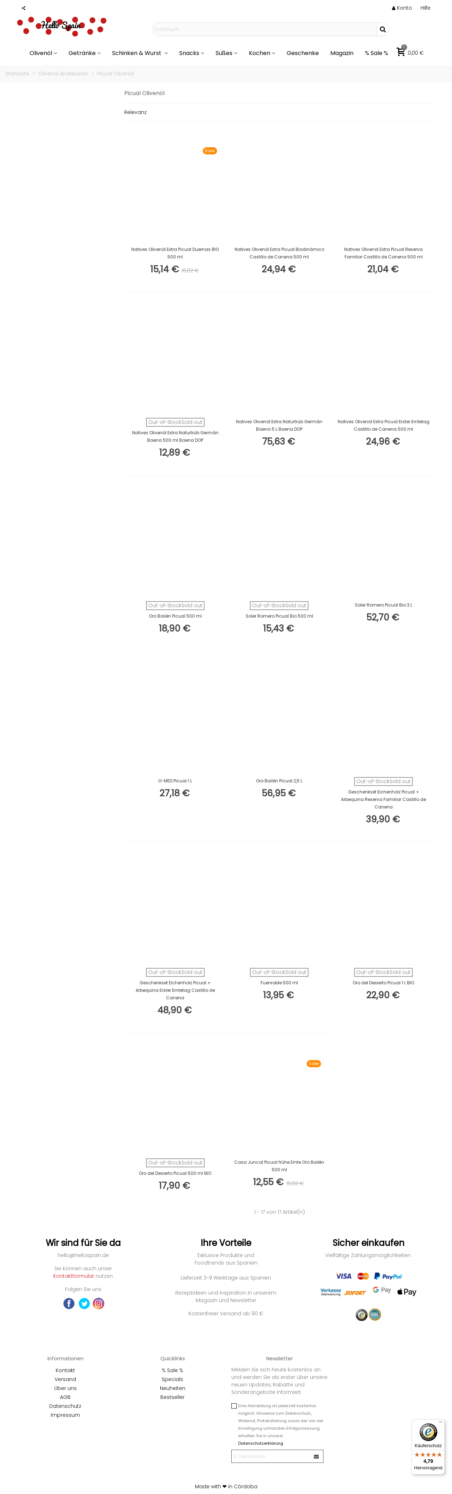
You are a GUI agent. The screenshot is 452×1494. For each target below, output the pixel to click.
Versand (65, 1379)
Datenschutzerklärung (260, 1443)
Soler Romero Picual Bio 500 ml (279, 616)
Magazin (341, 53)
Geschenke (303, 53)
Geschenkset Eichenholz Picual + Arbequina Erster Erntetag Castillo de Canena (175, 990)
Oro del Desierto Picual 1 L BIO (383, 983)
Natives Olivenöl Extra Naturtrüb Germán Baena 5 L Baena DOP (279, 425)
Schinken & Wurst (137, 53)
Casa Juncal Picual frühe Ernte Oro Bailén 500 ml (279, 1166)
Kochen (259, 53)
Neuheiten (172, 1388)
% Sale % (376, 53)
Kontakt (65, 1370)
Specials (172, 1379)
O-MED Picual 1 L (175, 781)
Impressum (65, 1415)
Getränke (82, 53)
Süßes (224, 53)
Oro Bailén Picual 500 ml (175, 616)
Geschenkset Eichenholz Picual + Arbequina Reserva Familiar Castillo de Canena (383, 799)
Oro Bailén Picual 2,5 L (279, 781)
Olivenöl (41, 53)
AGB (65, 1397)
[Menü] (440, 1423)
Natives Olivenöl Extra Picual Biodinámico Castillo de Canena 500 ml (279, 253)
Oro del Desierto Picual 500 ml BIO (175, 1173)
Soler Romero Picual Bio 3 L (383, 605)
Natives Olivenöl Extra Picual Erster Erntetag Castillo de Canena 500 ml (384, 425)
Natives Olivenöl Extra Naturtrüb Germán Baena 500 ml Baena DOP (175, 436)
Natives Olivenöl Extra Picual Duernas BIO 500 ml (175, 253)
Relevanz (135, 112)
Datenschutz (65, 1406)
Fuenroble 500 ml (279, 983)
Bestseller (172, 1397)
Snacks (189, 53)
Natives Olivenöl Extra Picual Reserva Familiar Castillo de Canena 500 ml (383, 253)
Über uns (65, 1388)
